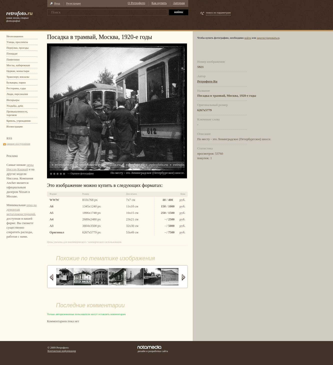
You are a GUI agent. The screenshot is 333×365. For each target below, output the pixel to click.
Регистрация (73, 3)
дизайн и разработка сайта (153, 349)
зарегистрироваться (268, 37)
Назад (52, 277)
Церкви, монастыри (17, 70)
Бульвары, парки (16, 82)
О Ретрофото (136, 3)
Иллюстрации (14, 126)
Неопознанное (14, 36)
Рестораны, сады (16, 88)
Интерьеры (12, 99)
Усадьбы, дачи (14, 105)
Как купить (159, 3)
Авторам (179, 3)
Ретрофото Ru (207, 81)
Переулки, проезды (17, 47)
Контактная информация (62, 350)
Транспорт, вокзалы (17, 76)
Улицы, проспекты (17, 41)
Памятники (13, 59)
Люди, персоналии (17, 93)
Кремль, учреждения (18, 120)
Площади (11, 53)
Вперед (183, 277)
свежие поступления (18, 143)
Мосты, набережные (18, 65)
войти (247, 37)
